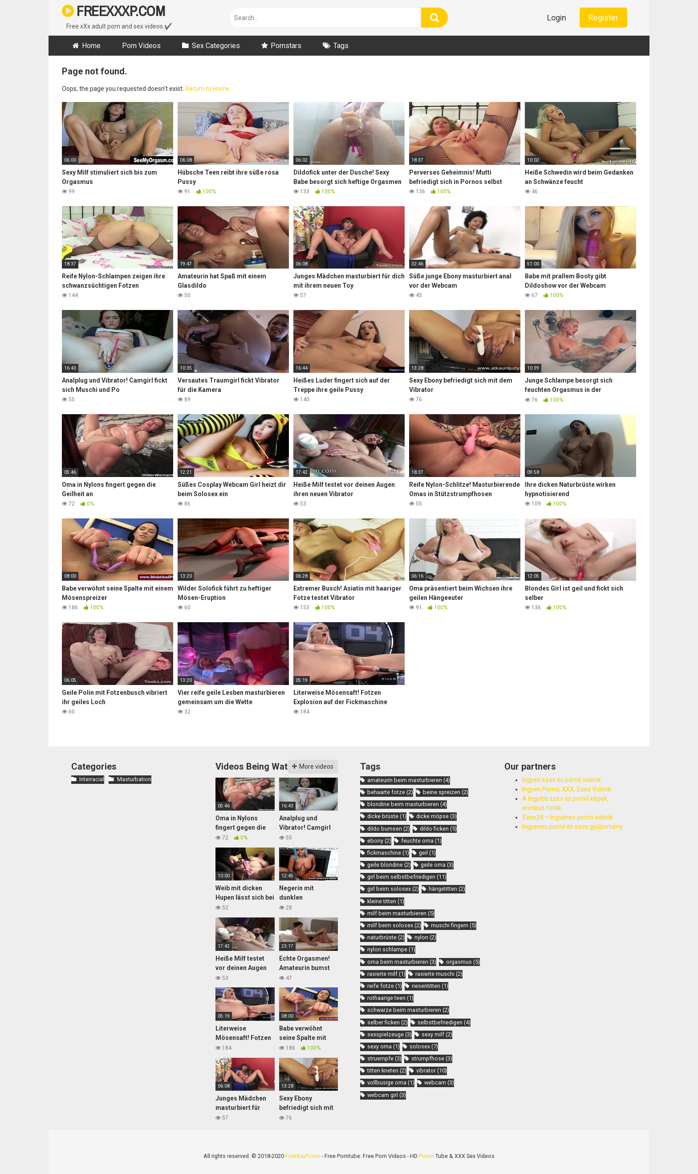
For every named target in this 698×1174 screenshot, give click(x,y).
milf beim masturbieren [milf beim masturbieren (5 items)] (400, 913)
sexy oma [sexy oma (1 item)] (383, 1046)
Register (603, 17)
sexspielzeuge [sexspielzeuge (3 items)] (389, 1034)
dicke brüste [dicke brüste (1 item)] (386, 816)
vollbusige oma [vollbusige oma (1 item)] (390, 1082)
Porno (426, 1156)
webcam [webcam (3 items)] (439, 1082)
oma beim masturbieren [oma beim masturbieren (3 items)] (401, 961)
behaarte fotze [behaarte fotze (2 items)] (390, 792)
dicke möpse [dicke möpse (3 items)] (436, 816)
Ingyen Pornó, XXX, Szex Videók (566, 789)
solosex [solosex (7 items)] (424, 1046)
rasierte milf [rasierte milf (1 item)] (386, 973)
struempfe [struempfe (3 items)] (384, 1058)
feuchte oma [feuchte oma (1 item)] (421, 840)
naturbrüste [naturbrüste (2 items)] (386, 937)
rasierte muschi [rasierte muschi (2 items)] (439, 973)
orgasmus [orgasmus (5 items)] (463, 961)
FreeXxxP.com (303, 1156)
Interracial (91, 779)
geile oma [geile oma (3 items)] (437, 864)
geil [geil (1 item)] (427, 852)
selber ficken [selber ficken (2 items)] (387, 1022)
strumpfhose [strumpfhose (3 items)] (431, 1058)
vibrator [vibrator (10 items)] (431, 1070)
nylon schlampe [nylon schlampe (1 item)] (391, 949)
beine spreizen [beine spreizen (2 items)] (445, 792)
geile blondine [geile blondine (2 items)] (389, 864)
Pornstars (286, 45)
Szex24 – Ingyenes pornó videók (567, 817)
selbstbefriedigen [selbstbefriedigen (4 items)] (444, 1022)
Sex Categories (216, 45)
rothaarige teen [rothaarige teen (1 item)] (390, 998)
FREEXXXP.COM (113, 10)
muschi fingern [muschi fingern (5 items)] (453, 925)
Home (91, 45)
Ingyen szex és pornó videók (561, 779)
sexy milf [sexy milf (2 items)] (437, 1034)
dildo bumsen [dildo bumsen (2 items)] (388, 828)
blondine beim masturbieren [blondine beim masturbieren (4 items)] (407, 804)
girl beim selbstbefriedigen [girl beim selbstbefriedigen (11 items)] (406, 876)
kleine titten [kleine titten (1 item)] (385, 901)
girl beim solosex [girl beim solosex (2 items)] (393, 888)
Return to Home (207, 88)
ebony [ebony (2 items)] (379, 840)
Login (556, 17)
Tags (341, 45)
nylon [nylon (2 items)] (425, 937)
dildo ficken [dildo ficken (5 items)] (438, 828)
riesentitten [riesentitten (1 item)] (430, 985)
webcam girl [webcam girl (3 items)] (386, 1095)
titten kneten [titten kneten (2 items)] (386, 1070)
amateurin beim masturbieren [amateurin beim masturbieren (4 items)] (408, 780)
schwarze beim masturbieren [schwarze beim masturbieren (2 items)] (408, 1010)
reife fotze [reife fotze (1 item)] (384, 985)
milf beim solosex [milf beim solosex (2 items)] (394, 925)
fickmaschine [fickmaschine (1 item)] (388, 852)
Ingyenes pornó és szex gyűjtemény (572, 826)
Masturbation (134, 779)
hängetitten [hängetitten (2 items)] (447, 888)
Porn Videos (141, 45)
